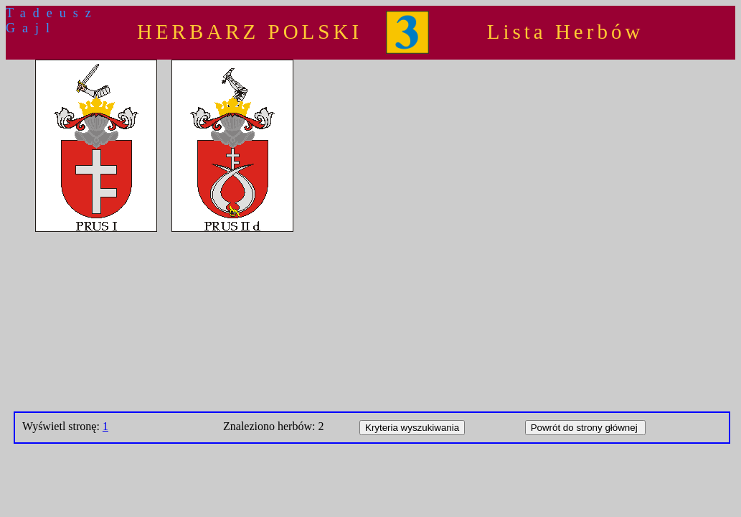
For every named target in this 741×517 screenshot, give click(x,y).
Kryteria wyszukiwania (412, 427)
